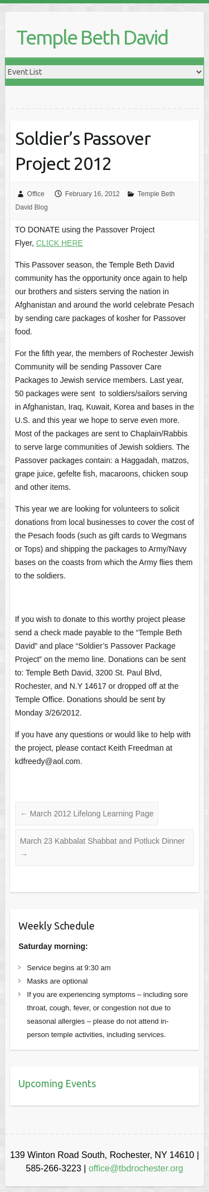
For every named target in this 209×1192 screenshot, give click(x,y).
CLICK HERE (59, 243)
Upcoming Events (57, 1083)
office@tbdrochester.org (136, 1168)
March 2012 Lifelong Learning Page (87, 813)
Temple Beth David (92, 37)
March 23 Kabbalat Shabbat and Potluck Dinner (102, 847)
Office (36, 194)
